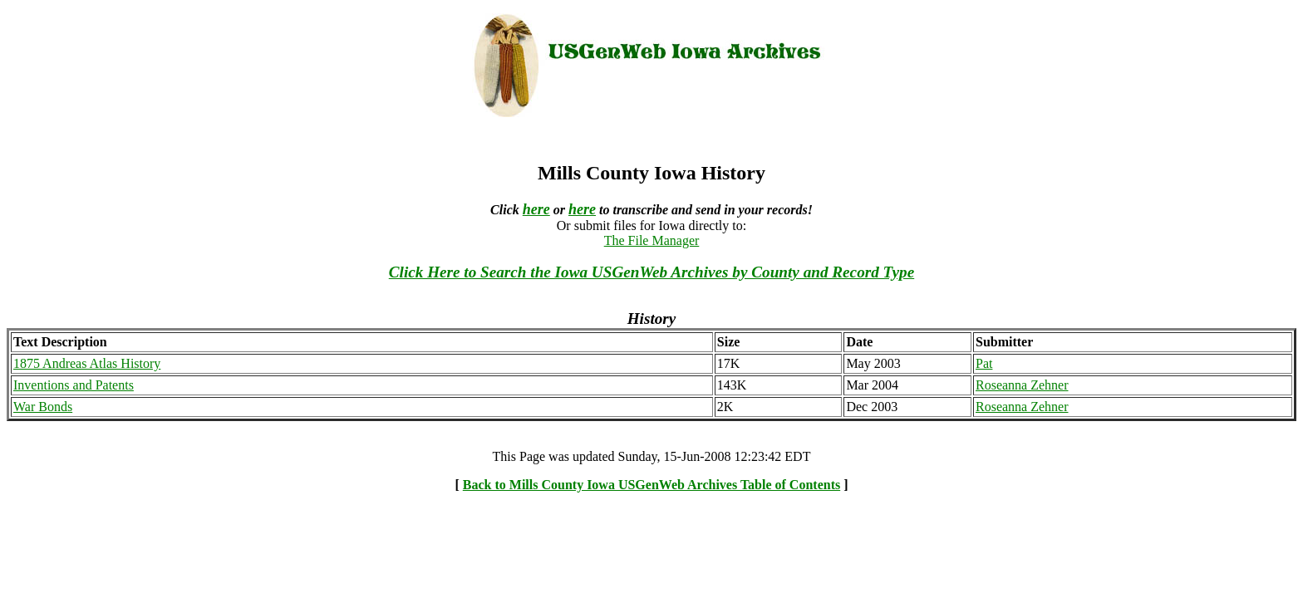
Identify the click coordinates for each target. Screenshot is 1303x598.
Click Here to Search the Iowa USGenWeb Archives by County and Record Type (651, 272)
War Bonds (42, 406)
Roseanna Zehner (1022, 385)
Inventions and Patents (73, 385)
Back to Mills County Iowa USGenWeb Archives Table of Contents (651, 485)
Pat (984, 363)
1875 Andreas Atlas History (86, 363)
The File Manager (652, 240)
